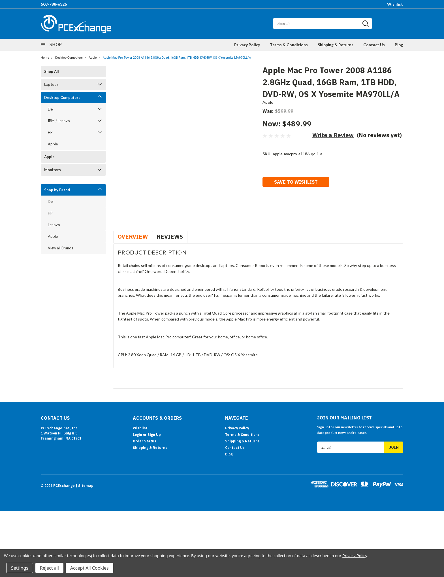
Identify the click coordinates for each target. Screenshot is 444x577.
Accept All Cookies (89, 568)
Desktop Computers (69, 58)
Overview (133, 236)
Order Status (144, 441)
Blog (399, 44)
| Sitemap (84, 485)
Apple (93, 58)
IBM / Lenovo (59, 120)
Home (45, 58)
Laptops (51, 84)
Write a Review (333, 135)
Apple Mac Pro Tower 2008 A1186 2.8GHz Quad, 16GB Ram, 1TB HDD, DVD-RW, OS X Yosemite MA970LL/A (177, 58)
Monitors (52, 169)
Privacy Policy (247, 44)
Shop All (51, 71)
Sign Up (154, 434)
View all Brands (60, 248)
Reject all (49, 568)
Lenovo (54, 224)
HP (50, 132)
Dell (51, 109)
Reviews (170, 236)
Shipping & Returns (335, 44)
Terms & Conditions (289, 44)
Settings (19, 568)
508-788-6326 (54, 4)
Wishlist (395, 4)
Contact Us (374, 44)
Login (137, 434)
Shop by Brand (57, 190)
